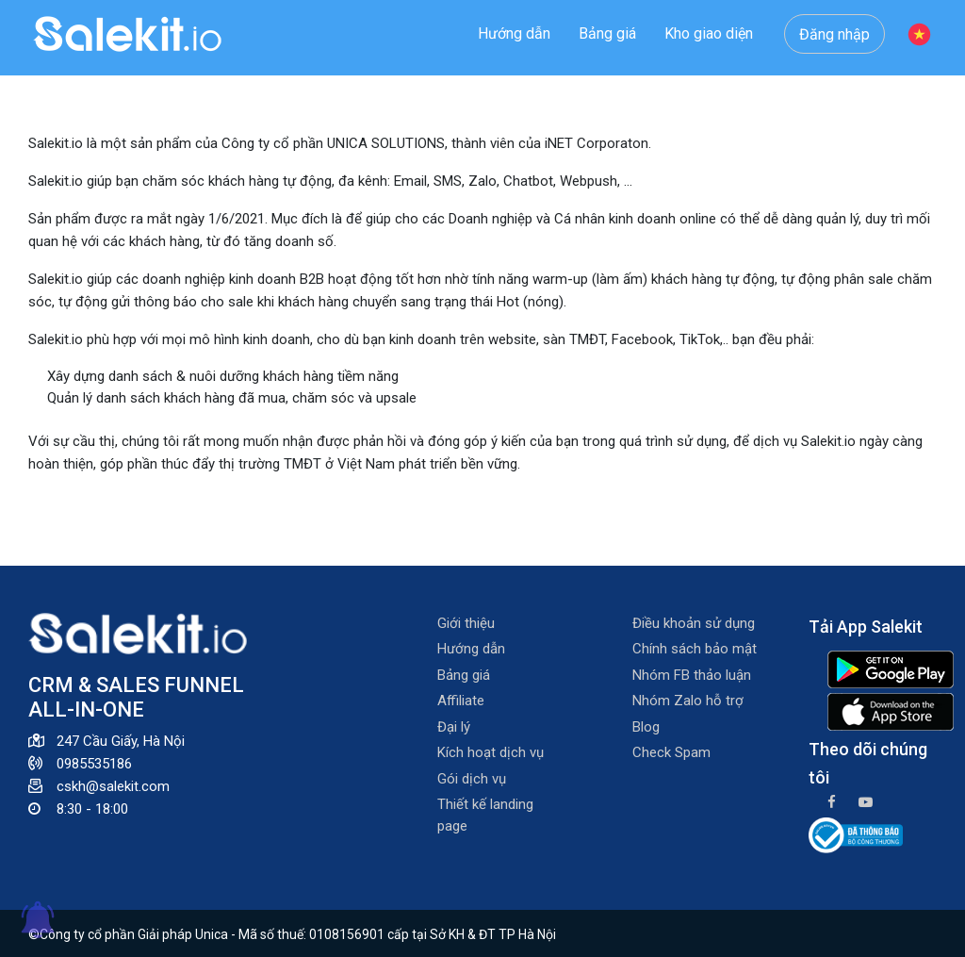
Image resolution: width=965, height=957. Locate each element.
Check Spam (671, 752)
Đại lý (453, 726)
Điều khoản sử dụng (693, 623)
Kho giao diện (708, 33)
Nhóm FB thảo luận (691, 675)
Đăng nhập (834, 34)
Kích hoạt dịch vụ (490, 752)
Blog (646, 726)
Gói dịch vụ (471, 778)
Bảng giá (607, 33)
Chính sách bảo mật (694, 648)
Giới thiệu (466, 623)
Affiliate (460, 700)
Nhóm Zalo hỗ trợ (688, 700)
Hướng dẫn (514, 33)
